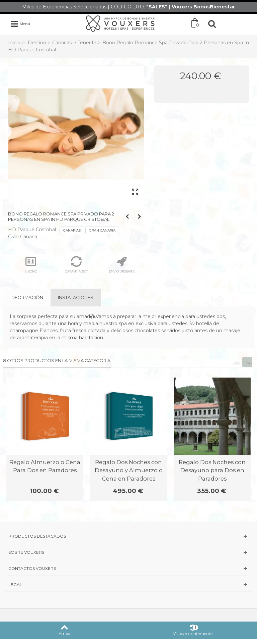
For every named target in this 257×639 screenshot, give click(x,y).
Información (26, 297)
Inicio (14, 43)
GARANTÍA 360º (76, 264)
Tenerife (87, 43)
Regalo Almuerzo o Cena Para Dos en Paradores (44, 466)
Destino (37, 43)
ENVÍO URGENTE (122, 264)
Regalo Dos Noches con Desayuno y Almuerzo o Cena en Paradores (129, 470)
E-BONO (30, 264)
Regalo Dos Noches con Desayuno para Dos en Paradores (212, 470)
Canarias (62, 43)
